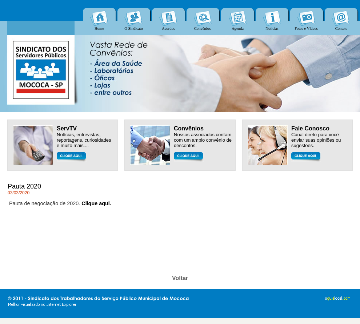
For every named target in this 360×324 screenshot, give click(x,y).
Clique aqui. (96, 203)
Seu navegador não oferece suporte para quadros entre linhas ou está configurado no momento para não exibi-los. (180, 17)
